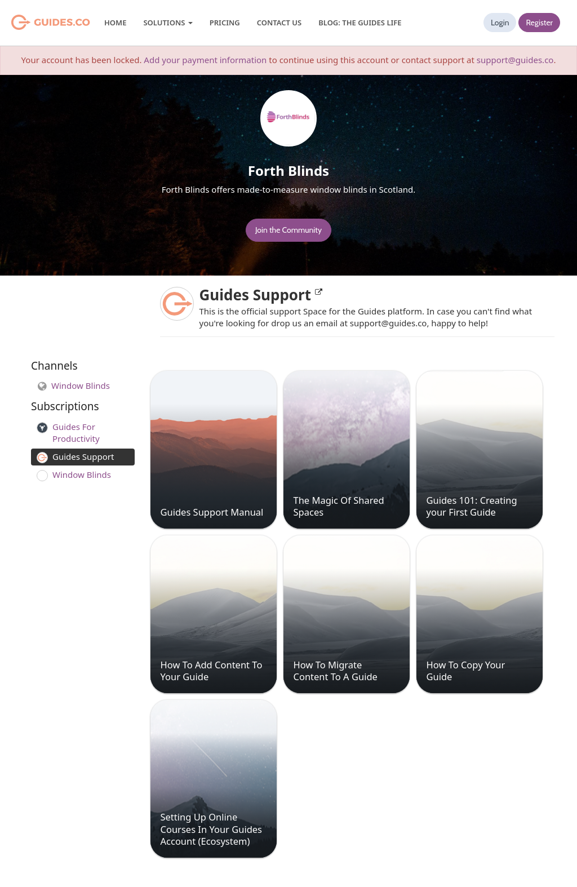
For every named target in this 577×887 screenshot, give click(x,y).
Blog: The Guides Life (359, 22)
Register (539, 22)
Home (115, 22)
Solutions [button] (167, 22)
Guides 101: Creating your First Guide (472, 506)
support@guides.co (515, 59)
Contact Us (279, 22)
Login (500, 22)
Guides (36, 22)
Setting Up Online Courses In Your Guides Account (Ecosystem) (212, 829)
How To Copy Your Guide (466, 670)
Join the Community (288, 230)
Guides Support (260, 295)
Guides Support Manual (212, 511)
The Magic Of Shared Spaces (339, 506)
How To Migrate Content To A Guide (336, 670)
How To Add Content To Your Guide (212, 670)
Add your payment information (205, 59)
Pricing (225, 22)
